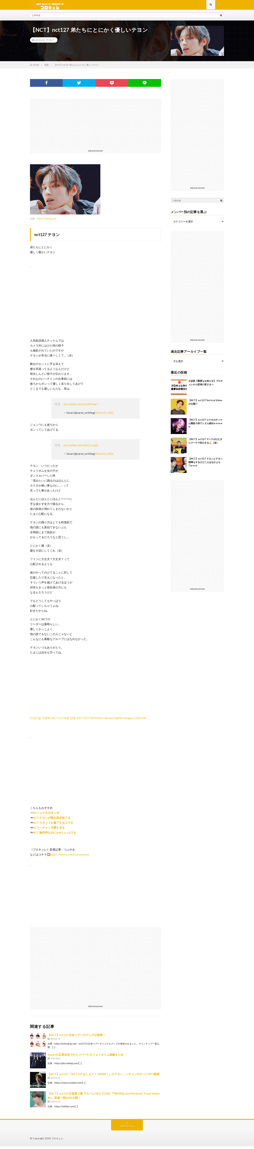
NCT (51, 43)
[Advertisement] (95, 126)
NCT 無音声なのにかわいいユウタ (54, 835)
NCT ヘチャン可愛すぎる (49, 830)
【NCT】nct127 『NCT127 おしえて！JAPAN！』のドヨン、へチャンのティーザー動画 (103, 1076)
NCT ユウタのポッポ (46, 815)
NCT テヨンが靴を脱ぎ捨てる (51, 820)
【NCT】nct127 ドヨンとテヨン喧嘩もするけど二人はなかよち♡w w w (205, 465)
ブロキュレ (57, 1141)
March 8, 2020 (104, 415)
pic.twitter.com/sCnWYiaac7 (81, 406)
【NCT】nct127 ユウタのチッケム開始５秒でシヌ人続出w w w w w (205, 426)
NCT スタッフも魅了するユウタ (53, 825)
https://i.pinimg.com (46, 221)
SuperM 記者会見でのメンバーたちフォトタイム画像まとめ (85, 1057)
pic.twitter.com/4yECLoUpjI (81, 447)
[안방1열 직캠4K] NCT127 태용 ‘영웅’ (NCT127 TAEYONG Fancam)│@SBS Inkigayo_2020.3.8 (88, 720)
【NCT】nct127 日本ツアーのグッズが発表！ (76, 1037)
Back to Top (127, 1128)
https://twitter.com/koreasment (69, 857)
